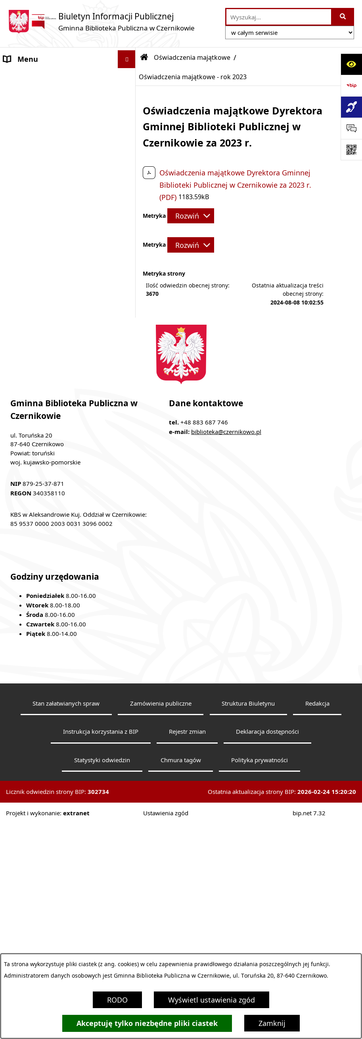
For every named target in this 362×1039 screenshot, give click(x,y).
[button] (128, 113)
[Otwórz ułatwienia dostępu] (351, 64)
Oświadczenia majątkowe (46, 237)
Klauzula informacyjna (41, 510)
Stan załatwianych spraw (66, 943)
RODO (117, 1000)
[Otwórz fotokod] (351, 149)
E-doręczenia (25, 446)
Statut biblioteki (31, 148)
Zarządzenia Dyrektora (41, 201)
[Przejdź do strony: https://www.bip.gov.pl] (351, 85)
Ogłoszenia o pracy (35, 463)
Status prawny (28, 130)
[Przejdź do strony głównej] (101, 21)
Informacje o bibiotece (42, 112)
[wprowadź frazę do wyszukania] (278, 17)
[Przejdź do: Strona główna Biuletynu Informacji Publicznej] (144, 57)
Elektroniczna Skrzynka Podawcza (60, 428)
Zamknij (272, 1023)
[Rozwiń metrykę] (190, 215)
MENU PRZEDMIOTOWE (43, 77)
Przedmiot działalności (41, 166)
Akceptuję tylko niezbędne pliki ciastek (147, 1023)
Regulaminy (23, 183)
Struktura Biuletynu (248, 943)
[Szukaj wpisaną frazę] (343, 17)
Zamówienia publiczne (161, 943)
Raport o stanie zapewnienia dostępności (51, 487)
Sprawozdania (27, 219)
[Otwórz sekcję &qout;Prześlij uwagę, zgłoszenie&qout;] (351, 128)
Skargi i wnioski (30, 528)
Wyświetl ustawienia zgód (211, 1000)
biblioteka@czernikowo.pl (226, 672)
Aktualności (23, 94)
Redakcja (317, 943)
